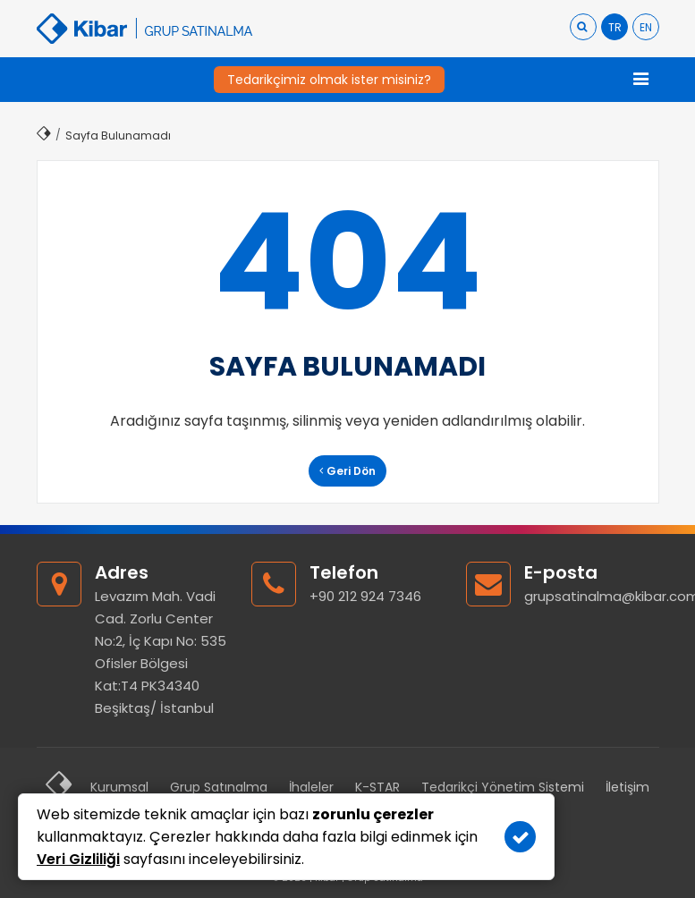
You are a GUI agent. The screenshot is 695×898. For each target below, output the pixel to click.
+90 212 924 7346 (365, 596)
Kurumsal (119, 787)
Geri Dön (347, 471)
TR (615, 27)
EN (646, 27)
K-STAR (377, 787)
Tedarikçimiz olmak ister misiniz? (329, 80)
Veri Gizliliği (78, 859)
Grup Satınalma (218, 787)
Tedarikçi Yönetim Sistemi (502, 787)
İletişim (627, 787)
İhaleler (311, 787)
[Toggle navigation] (641, 79)
